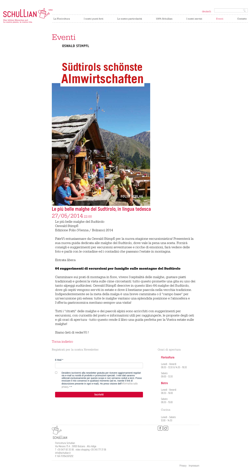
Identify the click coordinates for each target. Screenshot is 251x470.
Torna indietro (62, 342)
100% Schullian (164, 18)
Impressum (194, 465)
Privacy (183, 465)
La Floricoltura (61, 18)
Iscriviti (99, 394)
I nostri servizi (194, 18)
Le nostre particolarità (129, 18)
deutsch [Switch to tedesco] (206, 11)
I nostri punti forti (93, 18)
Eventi (219, 18)
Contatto (242, 18)
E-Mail (58, 360)
